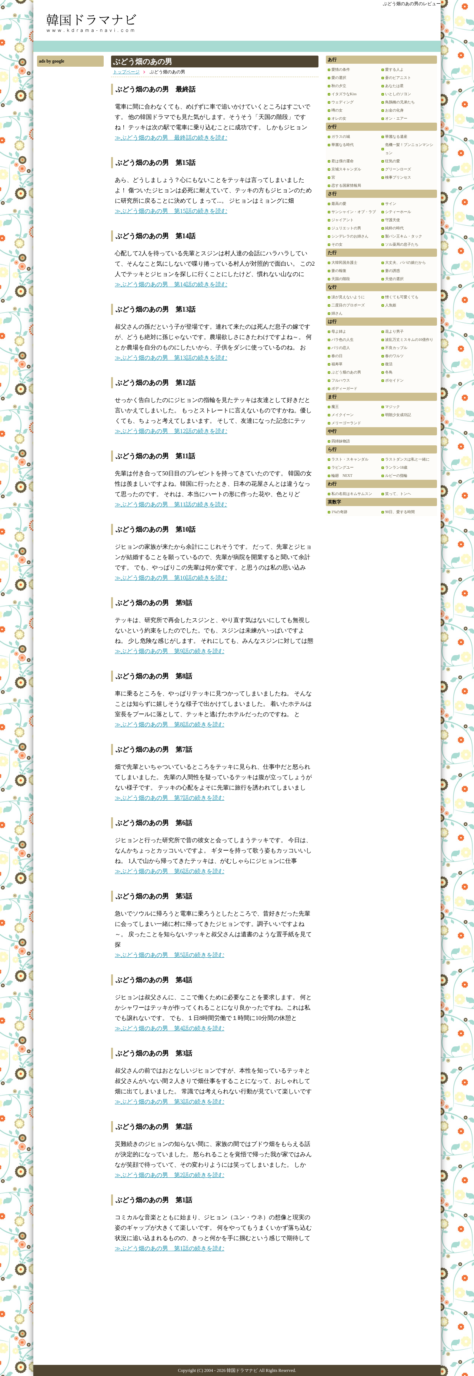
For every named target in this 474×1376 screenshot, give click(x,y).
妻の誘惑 (392, 271)
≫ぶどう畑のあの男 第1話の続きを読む (169, 1248)
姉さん (337, 313)
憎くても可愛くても (401, 297)
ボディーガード (344, 388)
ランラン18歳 (396, 467)
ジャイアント (342, 220)
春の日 (337, 356)
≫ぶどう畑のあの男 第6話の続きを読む (169, 871)
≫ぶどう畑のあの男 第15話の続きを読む (171, 211)
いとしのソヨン (398, 94)
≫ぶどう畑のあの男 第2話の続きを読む (169, 1175)
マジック (392, 407)
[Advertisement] (70, 181)
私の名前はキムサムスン (351, 494)
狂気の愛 (392, 161)
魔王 (335, 407)
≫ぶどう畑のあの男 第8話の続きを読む (169, 724)
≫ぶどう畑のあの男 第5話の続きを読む (169, 955)
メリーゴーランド (346, 423)
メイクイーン (342, 415)
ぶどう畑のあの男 (346, 372)
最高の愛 (338, 204)
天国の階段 (340, 279)
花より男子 (394, 331)
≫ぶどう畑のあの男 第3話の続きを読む (169, 1102)
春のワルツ (394, 356)
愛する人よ (394, 69)
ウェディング (342, 102)
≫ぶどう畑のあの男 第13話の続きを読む (171, 358)
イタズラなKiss (344, 94)
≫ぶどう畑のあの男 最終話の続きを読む (171, 137)
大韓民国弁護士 (344, 262)
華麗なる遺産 (396, 136)
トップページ (126, 71)
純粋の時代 (394, 228)
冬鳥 (389, 372)
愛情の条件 (340, 69)
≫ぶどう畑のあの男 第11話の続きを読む (171, 504)
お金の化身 (394, 110)
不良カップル (396, 348)
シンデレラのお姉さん (349, 236)
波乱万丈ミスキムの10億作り (409, 340)
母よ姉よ (338, 331)
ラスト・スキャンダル (349, 459)
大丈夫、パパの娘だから (405, 262)
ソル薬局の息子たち (401, 244)
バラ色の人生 (342, 340)
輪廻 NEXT (342, 475)
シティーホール (398, 212)
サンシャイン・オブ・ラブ (353, 212)
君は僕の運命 (342, 161)
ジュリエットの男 (346, 228)
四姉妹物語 (340, 441)
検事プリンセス (398, 177)
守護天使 (392, 220)
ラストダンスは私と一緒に (407, 459)
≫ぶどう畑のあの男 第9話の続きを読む (169, 651)
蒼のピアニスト (398, 78)
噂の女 (337, 110)
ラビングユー (342, 467)
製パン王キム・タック (403, 236)
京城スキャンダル (346, 169)
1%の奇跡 (339, 512)
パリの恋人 (340, 348)
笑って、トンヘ (398, 494)
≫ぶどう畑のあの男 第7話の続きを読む (169, 798)
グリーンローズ (398, 169)
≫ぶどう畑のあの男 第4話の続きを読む (169, 1028)
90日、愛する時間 (400, 512)
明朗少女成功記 (398, 415)
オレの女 (338, 118)
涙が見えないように (348, 297)
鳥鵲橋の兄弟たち (400, 102)
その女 (337, 244)
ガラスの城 (340, 136)
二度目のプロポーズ (348, 305)
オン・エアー (396, 118)
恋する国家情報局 (346, 185)
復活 (389, 364)
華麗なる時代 (342, 145)
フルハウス (340, 380)
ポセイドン (394, 380)
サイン (390, 204)
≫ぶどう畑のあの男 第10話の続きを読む (171, 578)
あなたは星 (394, 86)
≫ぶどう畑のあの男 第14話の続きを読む (171, 284)
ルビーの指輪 (396, 475)
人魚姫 (390, 305)
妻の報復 (338, 271)
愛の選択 (338, 78)
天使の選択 (394, 279)
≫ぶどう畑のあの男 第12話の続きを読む (171, 431)
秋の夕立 (338, 86)
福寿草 (337, 364)
